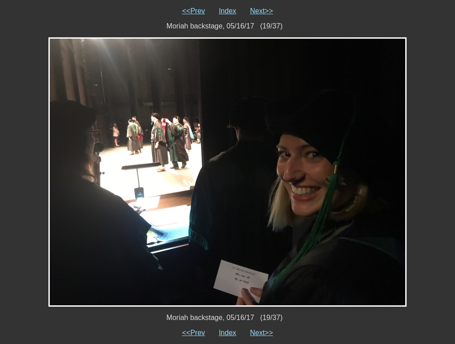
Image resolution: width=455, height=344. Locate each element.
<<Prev (193, 11)
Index (227, 11)
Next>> (261, 11)
